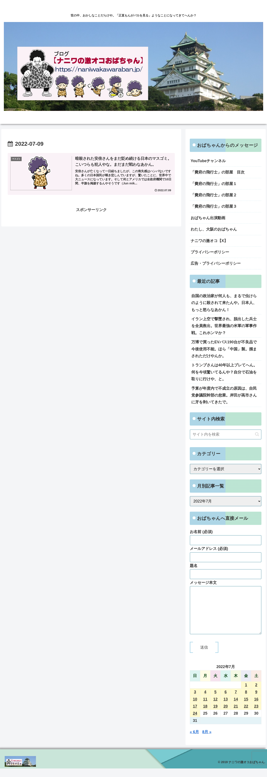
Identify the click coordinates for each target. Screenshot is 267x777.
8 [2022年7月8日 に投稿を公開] (246, 700)
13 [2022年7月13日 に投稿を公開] (226, 708)
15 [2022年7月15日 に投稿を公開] (246, 708)
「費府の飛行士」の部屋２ (214, 195)
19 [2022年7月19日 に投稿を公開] (215, 715)
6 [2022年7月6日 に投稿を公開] (226, 700)
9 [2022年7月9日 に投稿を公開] (256, 700)
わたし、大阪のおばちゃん (214, 229)
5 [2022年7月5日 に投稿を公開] (215, 700)
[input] (225, 434)
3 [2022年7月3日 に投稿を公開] (195, 700)
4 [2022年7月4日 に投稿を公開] (205, 700)
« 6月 (194, 740)
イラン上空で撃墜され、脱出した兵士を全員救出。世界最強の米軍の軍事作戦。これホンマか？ (224, 326)
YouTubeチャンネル (208, 161)
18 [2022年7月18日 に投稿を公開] (205, 715)
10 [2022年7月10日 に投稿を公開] (195, 708)
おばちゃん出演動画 (208, 218)
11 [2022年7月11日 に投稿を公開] (205, 708)
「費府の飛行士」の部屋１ (214, 184)
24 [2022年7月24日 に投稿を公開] (195, 722)
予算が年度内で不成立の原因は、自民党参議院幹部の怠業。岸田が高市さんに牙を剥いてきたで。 (224, 395)
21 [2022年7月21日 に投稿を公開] (236, 715)
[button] (257, 434)
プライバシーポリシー (210, 252)
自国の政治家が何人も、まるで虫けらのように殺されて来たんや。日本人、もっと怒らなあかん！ (224, 303)
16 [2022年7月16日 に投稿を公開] (256, 708)
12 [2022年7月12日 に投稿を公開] (215, 708)
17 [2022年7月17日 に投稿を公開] (195, 715)
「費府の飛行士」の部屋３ (214, 206)
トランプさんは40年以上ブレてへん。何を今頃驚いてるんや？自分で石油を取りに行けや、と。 (224, 372)
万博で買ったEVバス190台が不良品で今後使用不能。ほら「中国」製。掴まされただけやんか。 (224, 349)
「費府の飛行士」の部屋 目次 (218, 172)
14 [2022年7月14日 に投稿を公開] (236, 708)
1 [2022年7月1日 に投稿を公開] (246, 693)
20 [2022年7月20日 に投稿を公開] (226, 715)
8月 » (206, 740)
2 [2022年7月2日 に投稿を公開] (256, 693)
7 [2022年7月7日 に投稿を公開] (236, 700)
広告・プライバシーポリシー (216, 263)
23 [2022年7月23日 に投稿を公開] (256, 715)
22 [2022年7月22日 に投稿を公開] (246, 715)
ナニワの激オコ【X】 (209, 241)
